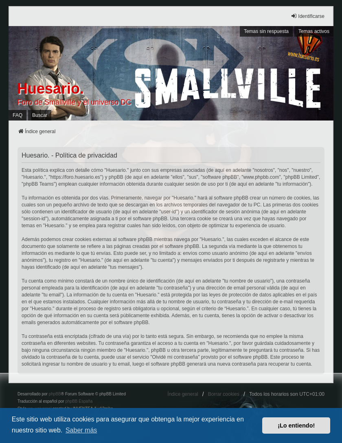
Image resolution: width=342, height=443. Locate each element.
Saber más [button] (81, 430)
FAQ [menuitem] (17, 115)
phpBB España (78, 401)
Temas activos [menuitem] (313, 31)
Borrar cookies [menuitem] (223, 394)
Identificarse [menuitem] (307, 16)
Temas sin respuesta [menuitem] (266, 31)
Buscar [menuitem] (39, 115)
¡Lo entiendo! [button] (296, 425)
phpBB (55, 394)
